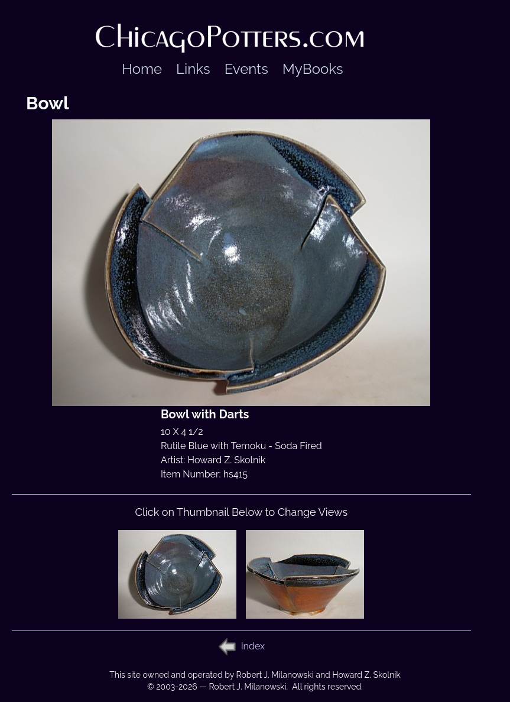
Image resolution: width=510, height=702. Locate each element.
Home (142, 68)
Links (193, 68)
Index (253, 646)
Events (246, 68)
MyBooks (312, 68)
